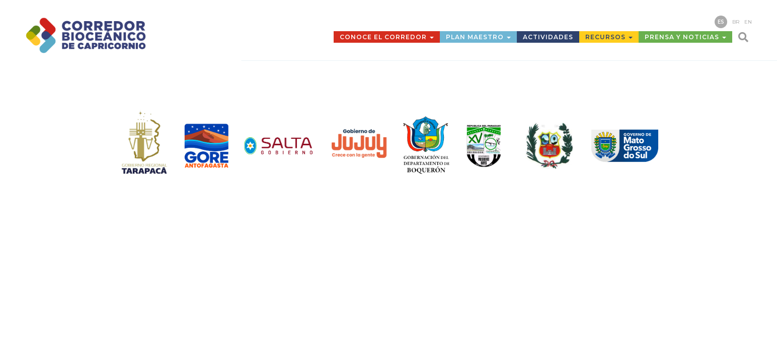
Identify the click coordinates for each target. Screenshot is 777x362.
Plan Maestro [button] (478, 37)
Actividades (548, 37)
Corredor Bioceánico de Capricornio (108, 35)
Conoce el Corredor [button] (387, 37)
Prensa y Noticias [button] (685, 37)
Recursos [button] (609, 37)
